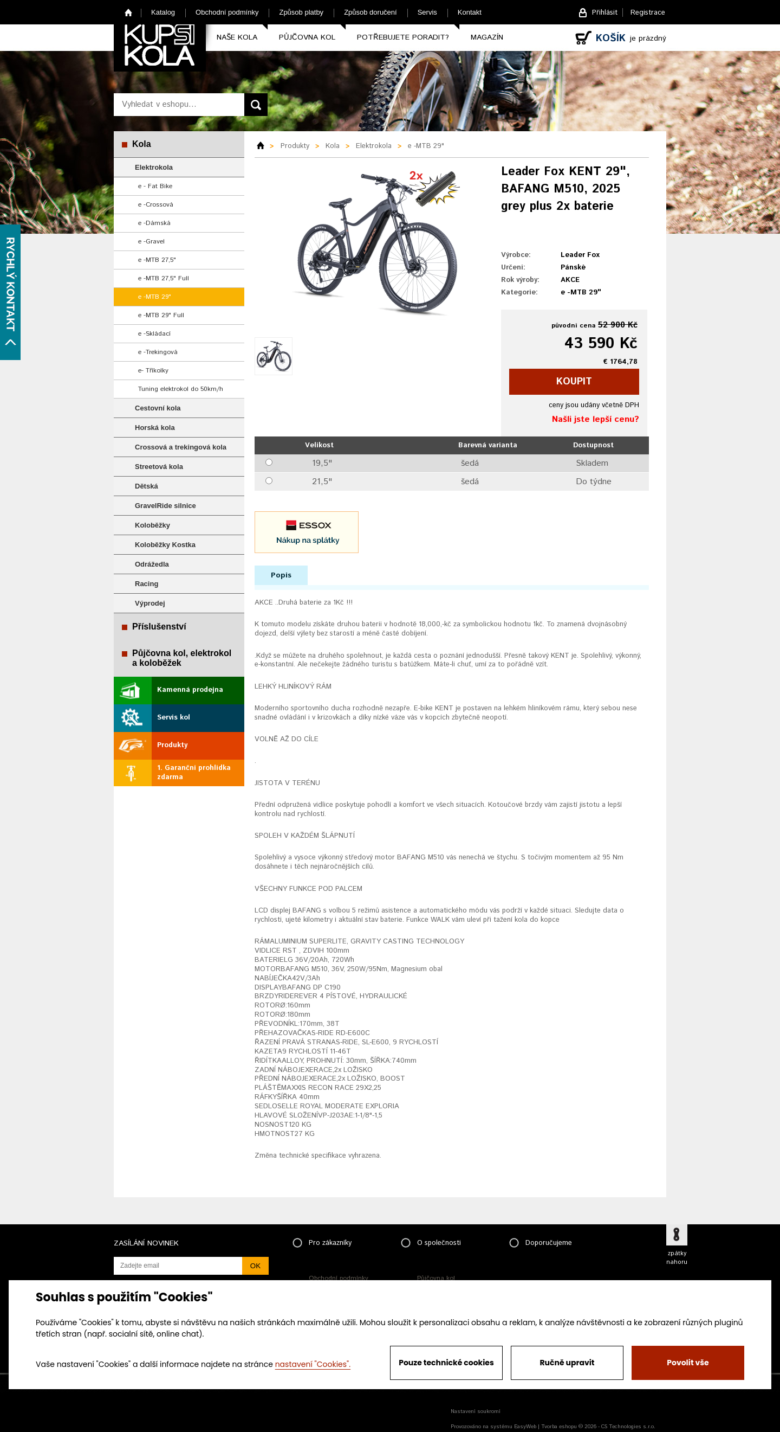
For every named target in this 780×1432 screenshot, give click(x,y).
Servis (427, 12)
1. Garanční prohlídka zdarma (194, 772)
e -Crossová (155, 204)
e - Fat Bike (155, 186)
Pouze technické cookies (446, 1362)
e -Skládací (154, 333)
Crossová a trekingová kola (180, 447)
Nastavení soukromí (475, 1411)
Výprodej (150, 603)
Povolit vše (687, 1362)
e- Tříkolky (153, 370)
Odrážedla (152, 564)
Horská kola (155, 427)
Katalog (163, 12)
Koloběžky (152, 525)
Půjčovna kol (307, 37)
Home (128, 12)
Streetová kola (159, 467)
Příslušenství (159, 626)
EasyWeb (525, 1426)
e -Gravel (151, 241)
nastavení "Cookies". (312, 1364)
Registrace (647, 13)
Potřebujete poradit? (403, 37)
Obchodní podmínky (227, 12)
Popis (281, 575)
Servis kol (173, 717)
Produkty (172, 745)
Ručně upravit (567, 1362)
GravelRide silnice (165, 506)
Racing (146, 584)
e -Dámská (154, 223)
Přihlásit (605, 13)
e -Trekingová (158, 352)
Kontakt (470, 12)
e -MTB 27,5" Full (163, 278)
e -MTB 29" (154, 296)
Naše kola (237, 37)
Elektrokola (154, 167)
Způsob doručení (370, 12)
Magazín (487, 37)
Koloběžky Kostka (165, 545)
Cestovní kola (158, 408)
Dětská (146, 486)
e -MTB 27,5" (157, 260)
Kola (141, 144)
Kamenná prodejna (190, 690)
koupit (574, 382)
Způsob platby (301, 12)
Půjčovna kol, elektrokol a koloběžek (181, 657)
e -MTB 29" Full (161, 315)
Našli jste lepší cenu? (595, 419)
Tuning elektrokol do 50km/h (180, 389)
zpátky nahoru (676, 1258)
